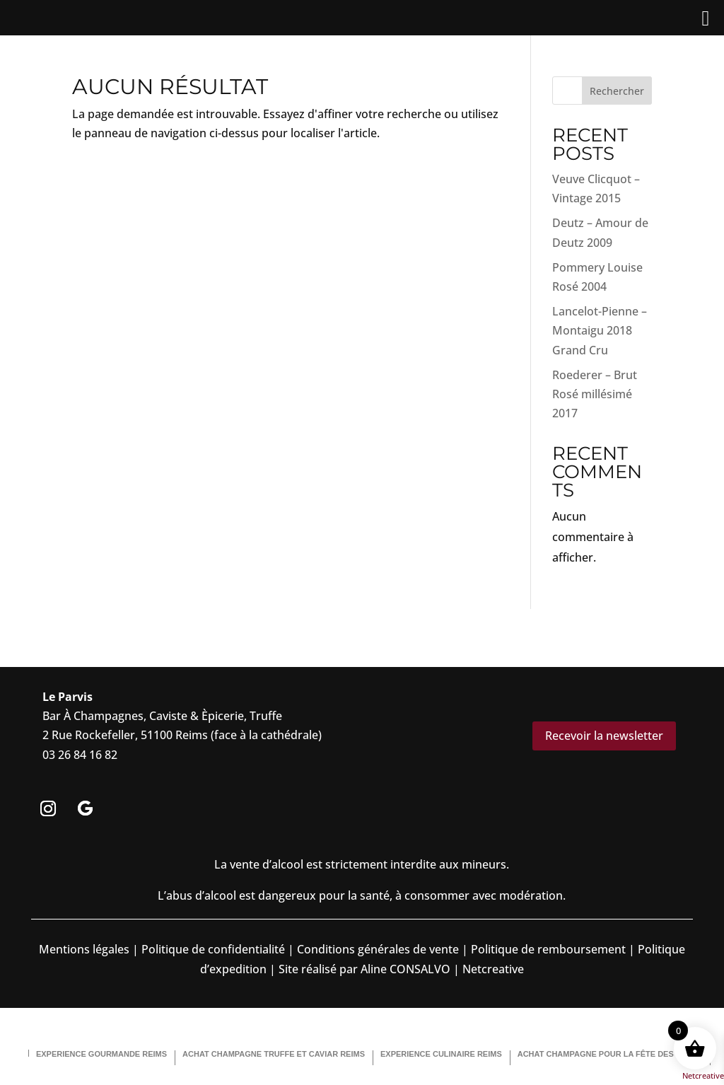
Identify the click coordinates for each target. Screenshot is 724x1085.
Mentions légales (84, 949)
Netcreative (703, 1075)
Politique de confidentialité (212, 949)
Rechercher (617, 91)
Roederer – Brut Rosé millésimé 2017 (594, 394)
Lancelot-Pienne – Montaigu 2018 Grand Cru (599, 330)
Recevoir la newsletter (604, 735)
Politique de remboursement (548, 949)
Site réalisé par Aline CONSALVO (364, 969)
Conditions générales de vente (378, 949)
